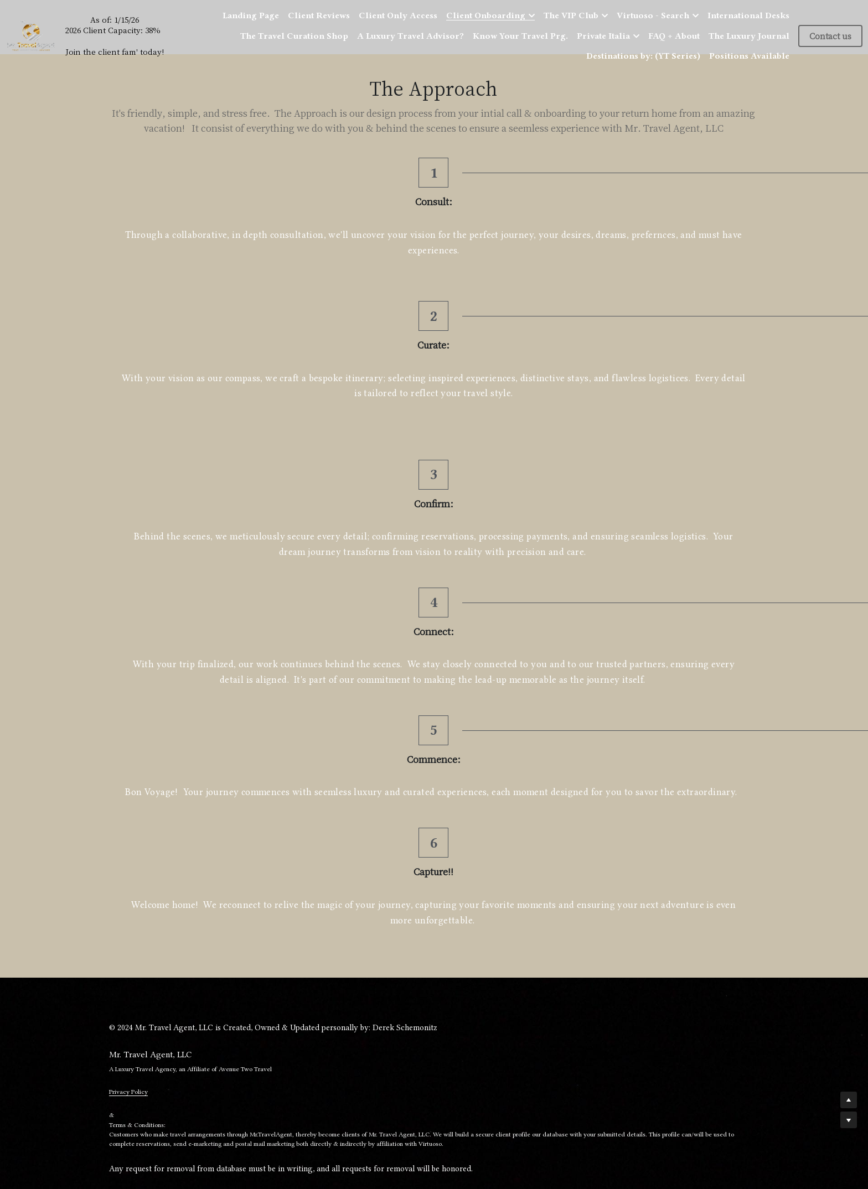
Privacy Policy (128, 688)
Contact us (830, 35)
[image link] (31, 34)
